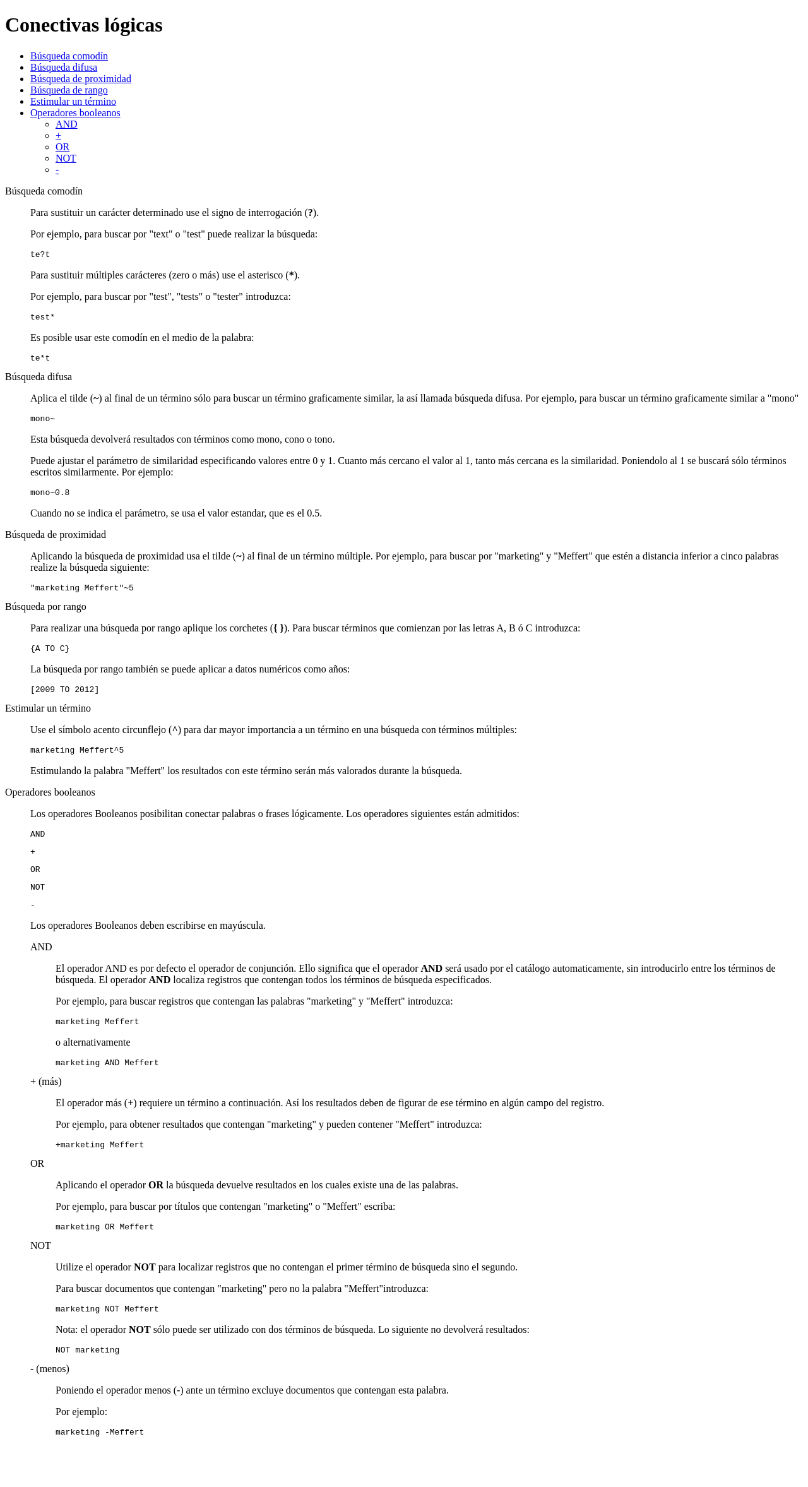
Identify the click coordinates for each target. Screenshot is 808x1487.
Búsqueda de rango (69, 90)
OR (62, 146)
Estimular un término (73, 101)
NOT (66, 158)
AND (67, 124)
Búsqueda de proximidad (80, 78)
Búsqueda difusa (63, 67)
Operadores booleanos (75, 112)
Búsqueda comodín (69, 56)
